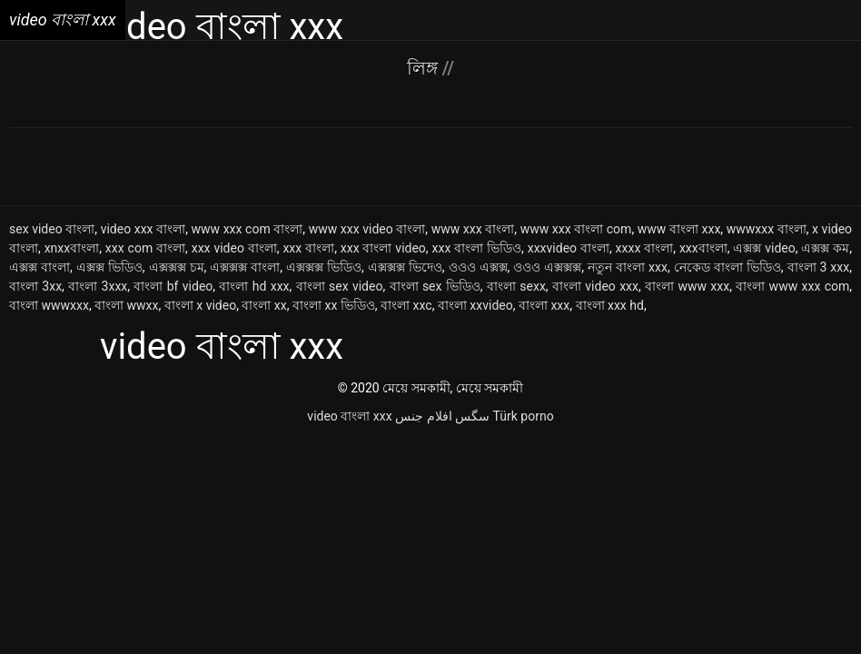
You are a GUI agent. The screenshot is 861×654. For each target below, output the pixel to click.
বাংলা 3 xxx (818, 267)
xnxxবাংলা (72, 248)
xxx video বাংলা (234, 248)
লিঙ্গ (424, 68)
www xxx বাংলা (473, 229)
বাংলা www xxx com (792, 286)
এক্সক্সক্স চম (176, 267)
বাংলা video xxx (595, 286)
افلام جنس (423, 416)
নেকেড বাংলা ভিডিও (727, 267)
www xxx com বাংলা (247, 229)
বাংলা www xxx (687, 286)
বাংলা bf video (173, 286)
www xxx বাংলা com (576, 229)
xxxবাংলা (703, 248)
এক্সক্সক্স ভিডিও (323, 267)
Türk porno (523, 416)
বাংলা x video (200, 305)
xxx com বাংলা (145, 248)
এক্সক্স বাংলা (39, 267)
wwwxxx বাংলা (767, 229)
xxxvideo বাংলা (568, 248)
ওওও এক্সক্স (478, 267)
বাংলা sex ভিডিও (435, 286)
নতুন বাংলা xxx (628, 267)
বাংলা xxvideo (475, 305)
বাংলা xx (264, 305)
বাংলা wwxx (126, 305)
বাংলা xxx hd (610, 305)
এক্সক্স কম (825, 248)
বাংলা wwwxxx (49, 305)
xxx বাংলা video (383, 248)
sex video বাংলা (51, 229)
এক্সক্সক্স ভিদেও (405, 267)
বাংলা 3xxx (97, 286)
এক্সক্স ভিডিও (109, 267)
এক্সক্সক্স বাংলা (245, 267)
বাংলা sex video (339, 286)
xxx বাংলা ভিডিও (476, 248)
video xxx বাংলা (143, 229)
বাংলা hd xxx (254, 286)
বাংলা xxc (406, 305)
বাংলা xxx (544, 305)
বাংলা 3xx (35, 286)
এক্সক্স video (764, 248)
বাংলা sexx (516, 286)
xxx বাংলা (308, 248)
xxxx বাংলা (645, 248)
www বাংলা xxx (679, 229)
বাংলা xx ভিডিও (333, 305)
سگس (472, 416)
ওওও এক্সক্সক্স (547, 267)
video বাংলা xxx (349, 416)
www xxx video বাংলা (367, 229)
